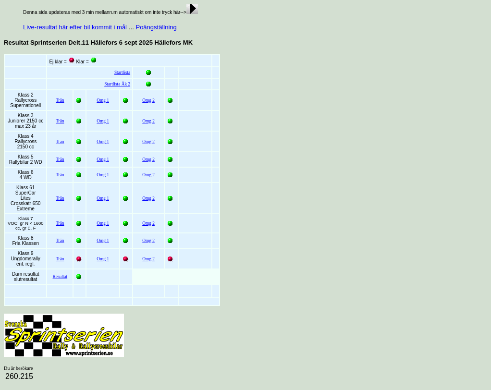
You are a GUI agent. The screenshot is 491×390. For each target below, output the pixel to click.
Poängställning (155, 27)
